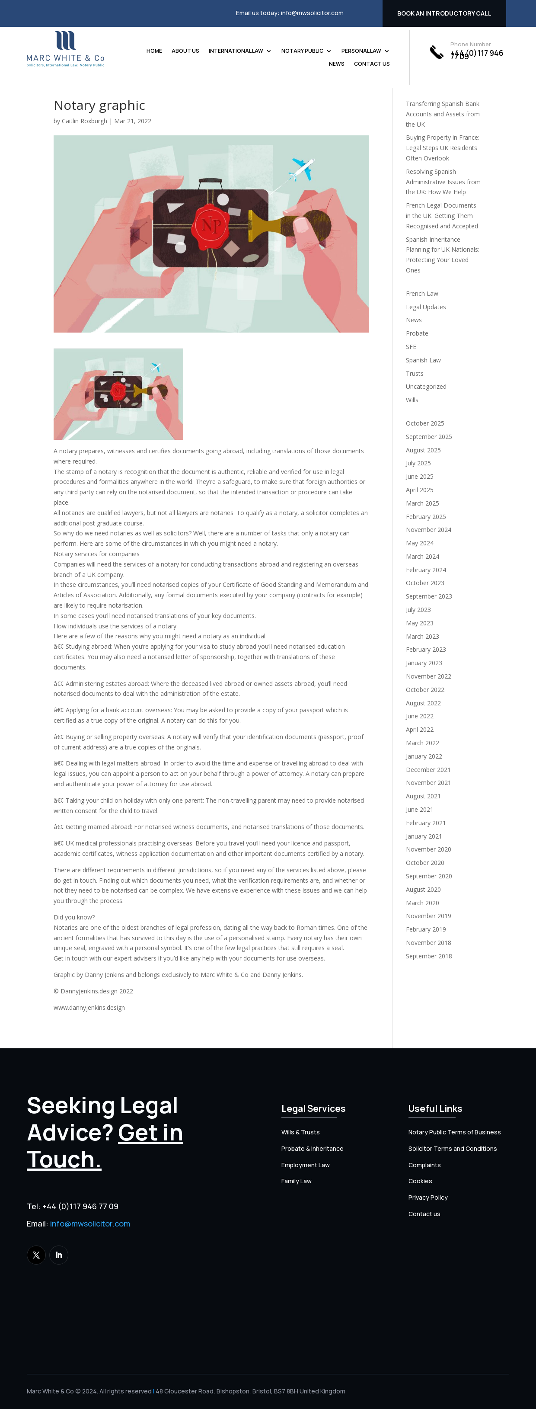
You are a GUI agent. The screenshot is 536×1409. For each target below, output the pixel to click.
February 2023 (426, 649)
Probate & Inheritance (312, 1148)
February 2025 (426, 516)
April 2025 (420, 490)
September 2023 (429, 596)
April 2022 (420, 729)
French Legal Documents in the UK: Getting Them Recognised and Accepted (442, 215)
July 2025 (418, 463)
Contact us (372, 64)
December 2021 (428, 769)
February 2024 (426, 570)
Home (154, 51)
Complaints (424, 1165)
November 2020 (428, 849)
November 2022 (428, 676)
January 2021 (424, 836)
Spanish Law (423, 360)
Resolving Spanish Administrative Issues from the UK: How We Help (443, 181)
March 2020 (422, 903)
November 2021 (428, 782)
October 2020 (425, 862)
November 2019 (428, 916)
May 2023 (420, 623)
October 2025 (425, 423)
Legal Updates (426, 307)
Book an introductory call (444, 13)
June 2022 (420, 716)
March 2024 (422, 556)
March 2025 (422, 503)
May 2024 (420, 543)
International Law (236, 51)
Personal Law (361, 51)
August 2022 (423, 703)
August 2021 (423, 796)
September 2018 (429, 956)
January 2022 (424, 756)
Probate (417, 333)
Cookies (420, 1181)
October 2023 (425, 583)
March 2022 (422, 743)
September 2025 (429, 436)
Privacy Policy (428, 1197)
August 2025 (423, 450)
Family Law (296, 1181)
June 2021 (420, 809)
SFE (411, 347)
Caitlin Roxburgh (84, 121)
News (337, 64)
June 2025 (420, 476)
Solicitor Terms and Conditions (452, 1148)
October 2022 (425, 689)
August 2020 (423, 889)
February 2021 (426, 823)
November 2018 (428, 942)
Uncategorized (426, 386)
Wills (412, 400)
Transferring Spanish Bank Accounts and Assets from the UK (443, 113)
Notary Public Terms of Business (454, 1132)
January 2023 (424, 663)
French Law (422, 293)
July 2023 (418, 609)
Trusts (415, 373)
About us (185, 51)
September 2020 (429, 876)
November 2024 (428, 529)
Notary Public (302, 51)
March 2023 (422, 636)
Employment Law (305, 1165)
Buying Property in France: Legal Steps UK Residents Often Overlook (442, 147)
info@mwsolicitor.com (312, 13)
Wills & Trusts (300, 1132)
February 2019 (426, 929)
